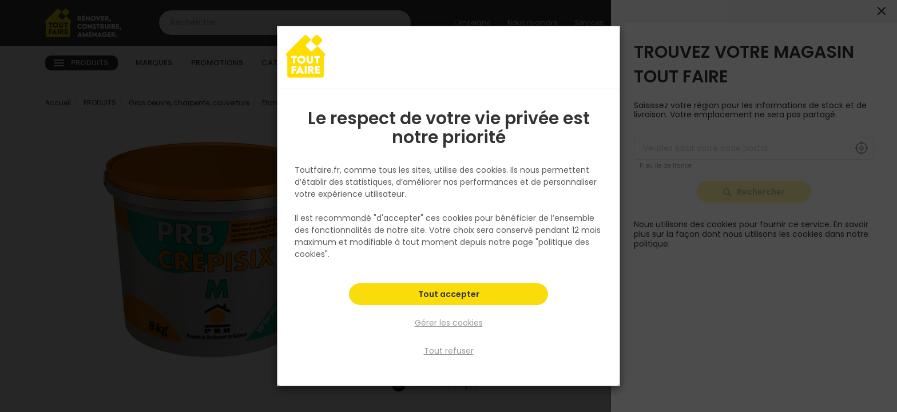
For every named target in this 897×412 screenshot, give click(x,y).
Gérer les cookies (449, 322)
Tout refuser (449, 350)
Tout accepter (448, 295)
